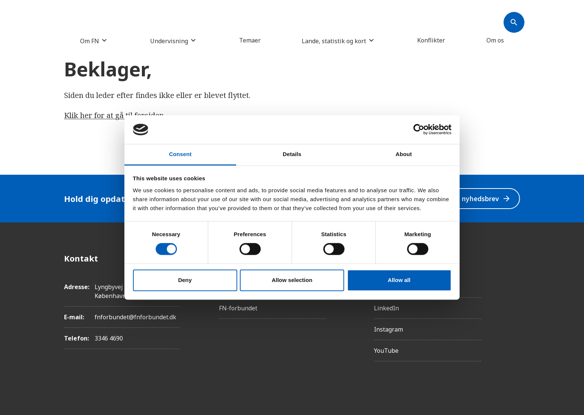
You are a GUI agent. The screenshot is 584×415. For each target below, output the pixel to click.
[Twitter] (514, 300)
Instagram (388, 329)
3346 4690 (109, 338)
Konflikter (431, 40)
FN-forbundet (238, 308)
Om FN (89, 41)
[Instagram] (514, 279)
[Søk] (514, 22)
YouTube (386, 350)
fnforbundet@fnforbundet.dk (135, 317)
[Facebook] (514, 258)
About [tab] (404, 154)
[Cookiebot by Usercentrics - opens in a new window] (418, 129)
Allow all (399, 280)
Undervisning (169, 41)
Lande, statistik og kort (334, 41)
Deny (185, 280)
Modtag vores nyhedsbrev (461, 198)
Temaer (250, 40)
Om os (495, 40)
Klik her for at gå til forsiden (114, 115)
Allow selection (292, 280)
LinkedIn (386, 308)
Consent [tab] (180, 154)
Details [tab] (292, 154)
